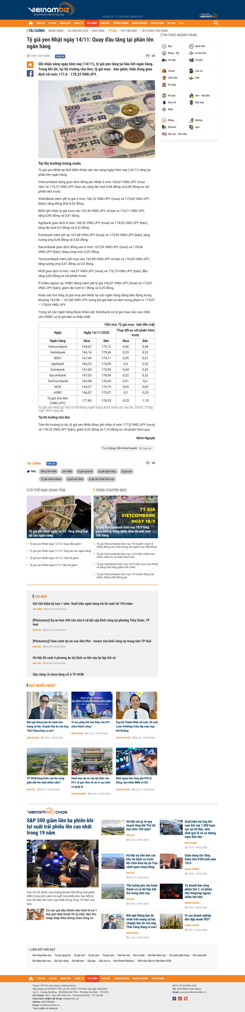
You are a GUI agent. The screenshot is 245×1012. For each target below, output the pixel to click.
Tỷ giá (112, 31)
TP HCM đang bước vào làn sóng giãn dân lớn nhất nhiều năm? (45, 780)
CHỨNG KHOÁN (121, 23)
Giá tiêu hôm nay (157, 955)
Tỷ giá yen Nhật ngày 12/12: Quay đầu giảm (55, 543)
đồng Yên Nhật (48, 471)
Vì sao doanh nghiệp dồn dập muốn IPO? (198, 917)
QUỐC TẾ (78, 23)
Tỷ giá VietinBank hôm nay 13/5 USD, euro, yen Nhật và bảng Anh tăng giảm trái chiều (127, 566)
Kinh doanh (33, 737)
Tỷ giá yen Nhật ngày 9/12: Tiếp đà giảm (53, 565)
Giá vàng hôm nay (41, 955)
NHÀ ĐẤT (105, 23)
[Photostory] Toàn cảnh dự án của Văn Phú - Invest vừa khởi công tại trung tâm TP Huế (92, 641)
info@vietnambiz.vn (50, 1005)
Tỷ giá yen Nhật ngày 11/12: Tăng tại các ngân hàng (60, 551)
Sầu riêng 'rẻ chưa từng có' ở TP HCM (58, 674)
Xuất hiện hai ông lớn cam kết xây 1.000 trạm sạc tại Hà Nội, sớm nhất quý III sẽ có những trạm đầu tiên (200, 829)
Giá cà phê (138, 955)
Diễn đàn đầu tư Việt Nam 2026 (154, 961)
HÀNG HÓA (65, 23)
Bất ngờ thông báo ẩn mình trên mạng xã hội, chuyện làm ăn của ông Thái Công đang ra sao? (47, 726)
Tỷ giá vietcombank (51, 479)
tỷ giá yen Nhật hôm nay (101, 479)
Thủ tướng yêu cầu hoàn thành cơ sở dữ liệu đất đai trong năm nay (142, 889)
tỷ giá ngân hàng (107, 471)
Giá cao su (104, 961)
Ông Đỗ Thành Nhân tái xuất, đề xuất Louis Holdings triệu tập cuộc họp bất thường (137, 726)
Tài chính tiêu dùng (154, 31)
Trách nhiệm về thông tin (45, 1008)
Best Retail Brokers (124, 961)
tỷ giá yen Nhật (75, 479)
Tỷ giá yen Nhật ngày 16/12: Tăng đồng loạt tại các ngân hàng (58, 533)
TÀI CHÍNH (92, 23)
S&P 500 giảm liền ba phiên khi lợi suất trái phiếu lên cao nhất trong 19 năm (60, 826)
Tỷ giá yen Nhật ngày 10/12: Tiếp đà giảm (54, 558)
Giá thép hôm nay (41, 961)
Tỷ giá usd (79, 955)
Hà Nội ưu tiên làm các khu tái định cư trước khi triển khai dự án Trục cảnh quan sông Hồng (142, 861)
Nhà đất (37, 630)
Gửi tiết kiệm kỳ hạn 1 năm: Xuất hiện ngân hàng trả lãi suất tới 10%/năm (83, 604)
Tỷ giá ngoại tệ (62, 955)
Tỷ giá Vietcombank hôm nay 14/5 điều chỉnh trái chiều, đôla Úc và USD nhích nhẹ (125, 556)
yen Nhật (67, 471)
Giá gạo (91, 961)
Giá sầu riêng (61, 961)
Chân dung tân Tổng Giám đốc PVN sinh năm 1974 (200, 859)
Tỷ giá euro (108, 955)
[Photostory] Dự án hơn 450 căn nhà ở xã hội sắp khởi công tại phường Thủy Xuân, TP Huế (91, 622)
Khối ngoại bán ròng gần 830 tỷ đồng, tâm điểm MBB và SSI (134, 780)
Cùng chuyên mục (111, 490)
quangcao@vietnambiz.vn (193, 992)
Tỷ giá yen (93, 955)
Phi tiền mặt (129, 31)
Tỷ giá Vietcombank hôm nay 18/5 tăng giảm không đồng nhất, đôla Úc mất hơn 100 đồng (123, 531)
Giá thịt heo (78, 961)
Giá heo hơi (124, 955)
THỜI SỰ (40, 23)
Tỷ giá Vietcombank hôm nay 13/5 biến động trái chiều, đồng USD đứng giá (125, 576)
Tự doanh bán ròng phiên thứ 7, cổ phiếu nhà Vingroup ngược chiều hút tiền (198, 891)
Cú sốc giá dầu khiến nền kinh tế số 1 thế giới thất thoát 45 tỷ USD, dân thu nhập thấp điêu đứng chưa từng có (71, 914)
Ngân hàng (55, 31)
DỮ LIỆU (171, 23)
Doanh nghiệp (123, 737)
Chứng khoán (123, 789)
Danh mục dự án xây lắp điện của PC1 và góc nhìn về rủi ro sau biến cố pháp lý (90, 782)
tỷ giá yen (127, 471)
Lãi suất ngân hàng (179, 955)
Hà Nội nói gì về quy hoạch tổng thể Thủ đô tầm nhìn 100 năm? (140, 825)
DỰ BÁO (52, 23)
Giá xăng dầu (200, 955)
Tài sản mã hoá (78, 31)
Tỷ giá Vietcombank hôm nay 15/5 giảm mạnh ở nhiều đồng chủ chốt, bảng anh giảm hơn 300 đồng (126, 545)
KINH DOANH (157, 23)
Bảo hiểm (98, 31)
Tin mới (40, 596)
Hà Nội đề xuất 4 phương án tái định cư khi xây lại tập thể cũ (74, 658)
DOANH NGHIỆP (139, 23)
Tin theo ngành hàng (179, 35)
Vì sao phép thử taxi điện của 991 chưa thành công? (90, 724)
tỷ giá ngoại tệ (85, 471)
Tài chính (36, 30)
